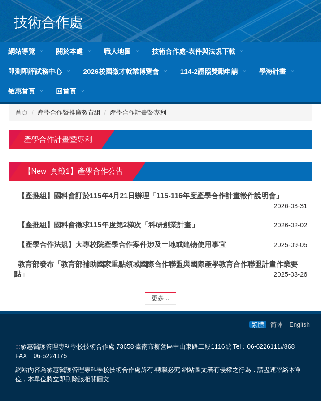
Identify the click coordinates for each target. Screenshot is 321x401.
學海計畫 (272, 71)
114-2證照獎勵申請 (209, 71)
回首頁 (66, 91)
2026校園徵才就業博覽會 (121, 71)
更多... (160, 298)
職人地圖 (117, 51)
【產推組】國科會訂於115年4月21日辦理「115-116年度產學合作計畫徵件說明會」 (150, 196)
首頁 (21, 112)
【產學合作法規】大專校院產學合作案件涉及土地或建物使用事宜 (122, 244)
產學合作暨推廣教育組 (69, 112)
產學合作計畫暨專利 (138, 112)
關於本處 (69, 51)
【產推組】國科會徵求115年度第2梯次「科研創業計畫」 (108, 225)
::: (18, 346)
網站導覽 (21, 51)
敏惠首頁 (21, 91)
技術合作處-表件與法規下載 (193, 51)
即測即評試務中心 (35, 71)
